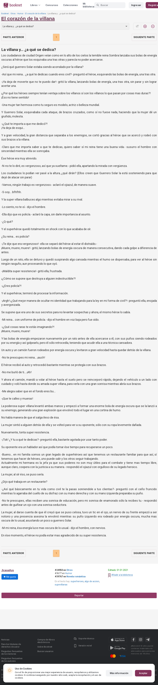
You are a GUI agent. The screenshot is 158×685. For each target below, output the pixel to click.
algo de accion (92, 581)
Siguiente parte (144, 37)
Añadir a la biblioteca (122, 575)
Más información (119, 673)
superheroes (77, 581)
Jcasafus (7, 570)
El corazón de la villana (35, 13)
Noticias (5, 639)
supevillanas (61, 584)
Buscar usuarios (45, 651)
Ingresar (136, 5)
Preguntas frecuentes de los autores (12, 659)
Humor (20, 13)
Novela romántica (76, 576)
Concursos (52, 5)
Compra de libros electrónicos (46, 640)
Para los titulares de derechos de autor (11, 645)
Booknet (5, 13)
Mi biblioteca (88, 5)
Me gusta (10, 577)
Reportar (79, 595)
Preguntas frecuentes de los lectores (12, 652)
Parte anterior (13, 37)
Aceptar (143, 673)
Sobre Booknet (44, 647)
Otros (13, 13)
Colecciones (70, 5)
